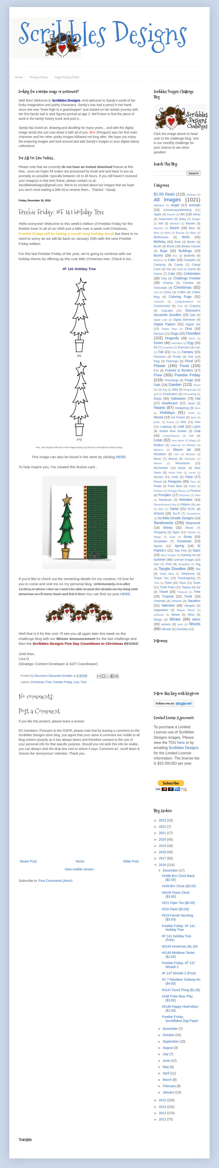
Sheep (167, 527)
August (168, 1048)
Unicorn (177, 601)
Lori (191, 435)
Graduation (170, 394)
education (177, 343)
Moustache (182, 463)
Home (19, 77)
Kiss (197, 422)
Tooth (196, 582)
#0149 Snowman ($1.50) (180, 946)
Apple (157, 214)
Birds (185, 237)
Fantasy (187, 352)
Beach (174, 228)
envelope (168, 347)
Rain (197, 495)
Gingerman (189, 389)
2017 (163, 858)
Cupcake (167, 310)
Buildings (185, 251)
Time (156, 582)
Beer (156, 232)
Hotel (191, 413)
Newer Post (28, 861)
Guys (157, 398)
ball (160, 223)
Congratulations (184, 301)
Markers (158, 449)
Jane (193, 417)
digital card (160, 319)
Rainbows (165, 500)
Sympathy (184, 564)
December (170, 870)
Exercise (183, 347)
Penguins (174, 481)
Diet (192, 315)
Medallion (160, 454)
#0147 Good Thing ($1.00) (181, 990)
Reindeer (185, 500)
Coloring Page (180, 297)
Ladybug (165, 426)
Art (183, 214)
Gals (157, 385)
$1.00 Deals (164, 194)
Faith (197, 347)
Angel (175, 205)
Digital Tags (169, 328)
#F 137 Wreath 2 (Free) (179, 973)
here (181, 743)
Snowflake (160, 541)
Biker (193, 232)
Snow (188, 537)
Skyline (192, 532)
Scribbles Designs (103, 33)
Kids (183, 422)
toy (198, 587)
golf (156, 394)
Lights (196, 426)
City (156, 292)
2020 (163, 839)
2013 (163, 1113)
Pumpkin (164, 495)
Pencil (158, 481)
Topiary (186, 587)
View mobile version (79, 869)
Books (191, 242)
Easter (158, 343)
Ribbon (185, 504)
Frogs (189, 380)
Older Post (131, 861)
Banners (159, 228)
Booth (157, 246)
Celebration (192, 273)
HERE (121, 457)
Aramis (171, 214)
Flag (157, 361)
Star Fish (181, 550)
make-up (176, 445)
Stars (196, 550)
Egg (190, 343)
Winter (175, 619)
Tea (198, 569)
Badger (196, 219)
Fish (190, 356)
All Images (167, 200)
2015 (163, 1100)
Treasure (182, 592)
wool (180, 624)
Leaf (181, 426)
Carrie (192, 269)
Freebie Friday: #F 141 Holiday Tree (178, 928)
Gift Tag (162, 389)
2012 (163, 1119)
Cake (172, 260)
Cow (180, 306)
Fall (161, 352)
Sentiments (163, 523)
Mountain (190, 458)
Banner (190, 223)
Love (158, 440)
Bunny (158, 255)
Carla (180, 269)
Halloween (178, 398)
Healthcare (170, 403)
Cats (171, 273)
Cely (164, 278)
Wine (191, 614)
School (159, 513)
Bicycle (180, 232)
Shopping (160, 532)
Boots (170, 246)
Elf (155, 347)
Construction (162, 306)
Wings (158, 619)
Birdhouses (161, 237)
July (166, 1054)
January (169, 1092)
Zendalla (182, 629)
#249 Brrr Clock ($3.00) (179, 886)
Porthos (158, 490)
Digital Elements (184, 319)
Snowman (184, 541)
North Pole (175, 472)
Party (189, 477)
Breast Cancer (190, 246)
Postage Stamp (176, 490)
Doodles (193, 333)
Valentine (168, 605)
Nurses (158, 477)
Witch (196, 619)
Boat (178, 242)
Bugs (164, 251)
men (176, 454)
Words (194, 624)
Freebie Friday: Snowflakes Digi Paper (180, 1019)
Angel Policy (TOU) (67, 77)
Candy (179, 264)
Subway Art (188, 555)
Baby (182, 219)
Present (195, 490)
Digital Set (193, 324)
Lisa (76, 682)
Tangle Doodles (172, 569)
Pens (193, 481)
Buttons (158, 260)
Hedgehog (182, 408)
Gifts (175, 389)
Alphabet (159, 205)
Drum (192, 338)
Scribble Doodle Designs (176, 518)
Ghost (196, 385)
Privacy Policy (39, 77)
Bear (192, 228)
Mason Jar (182, 449)
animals (194, 205)
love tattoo (178, 440)
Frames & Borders (179, 370)
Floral (189, 361)
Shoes (189, 527)
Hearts (159, 407)
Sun (156, 564)
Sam (161, 509)
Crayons (194, 306)
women (166, 624)
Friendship (171, 380)
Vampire (189, 605)
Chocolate (160, 287)
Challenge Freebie (186, 278)
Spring (179, 546)
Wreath (166, 629)
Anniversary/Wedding (177, 210)
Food (184, 366)
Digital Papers (164, 324)
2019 (163, 846)
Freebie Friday (62, 682)
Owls (175, 477)
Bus (175, 255)
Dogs (174, 333)
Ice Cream (178, 417)
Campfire (190, 260)
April (166, 1073)
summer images (183, 559)
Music (182, 468)
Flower (159, 366)
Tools (182, 582)
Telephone (188, 573)
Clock (167, 292)
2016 (163, 865)
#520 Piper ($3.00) (175, 909)
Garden (175, 384)
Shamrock (193, 523)
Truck (188, 596)
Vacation (194, 601)
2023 (163, 820)
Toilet (168, 582)
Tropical (167, 596)
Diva (188, 328)
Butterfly (189, 255)
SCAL (191, 509)
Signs (176, 532)
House (158, 417)
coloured (159, 301)
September (171, 1041)
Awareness (166, 219)
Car (168, 269)
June (167, 1060)
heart (191, 403)
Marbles (191, 445)
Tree (83, 682)
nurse (192, 472)
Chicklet (188, 283)
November (170, 1029)
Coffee (181, 292)
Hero (197, 408)
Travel (163, 592)
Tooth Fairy (167, 587)
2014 (163, 1107)
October (169, 1035)
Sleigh (157, 537)
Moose (172, 458)
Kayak (170, 422)
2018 (163, 852)
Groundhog (189, 394)
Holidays (167, 412)
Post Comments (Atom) (55, 881)
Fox (156, 370)
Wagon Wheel (186, 610)
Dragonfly (172, 338)
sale (197, 504)
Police (192, 486)
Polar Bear (175, 486)
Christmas (37, 682)
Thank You (161, 578)
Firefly (177, 356)
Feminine (160, 356)
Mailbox (159, 445)
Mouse (158, 463)
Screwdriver (193, 513)
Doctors (159, 333)
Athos (196, 214)
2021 (163, 833)
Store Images (168, 555)
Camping (159, 264)
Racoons (184, 495)
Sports (158, 546)
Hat (197, 398)
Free (49, 682)
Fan (174, 352)
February (170, 1086)
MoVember (161, 468)
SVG (168, 564)
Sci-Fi (176, 513)
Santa (174, 509)
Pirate (157, 486)
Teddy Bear (166, 573)
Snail (172, 537)
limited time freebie (173, 431)
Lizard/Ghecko (171, 435)
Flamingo (172, 361)
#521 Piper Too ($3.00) (178, 903)
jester (157, 422)
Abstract (191, 194)
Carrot (158, 273)
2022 (163, 826)
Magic (192, 440)
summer (160, 559)
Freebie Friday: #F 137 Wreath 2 (178, 965)
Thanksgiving (186, 578)
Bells (168, 232)
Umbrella (159, 601)
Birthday (160, 242)
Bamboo (175, 223)
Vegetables (161, 610)
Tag (198, 564)
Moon (157, 458)
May (166, 1067)
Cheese (168, 283)
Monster (190, 454)
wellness (159, 614)
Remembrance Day (165, 504)
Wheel (175, 614)
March (168, 1080)
